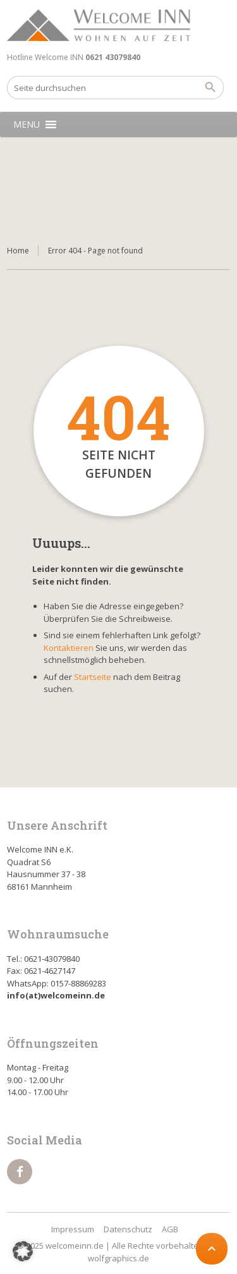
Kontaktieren (69, 647)
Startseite (92, 676)
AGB (170, 1229)
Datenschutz (128, 1229)
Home (18, 250)
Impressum (72, 1229)
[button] (26, 124)
